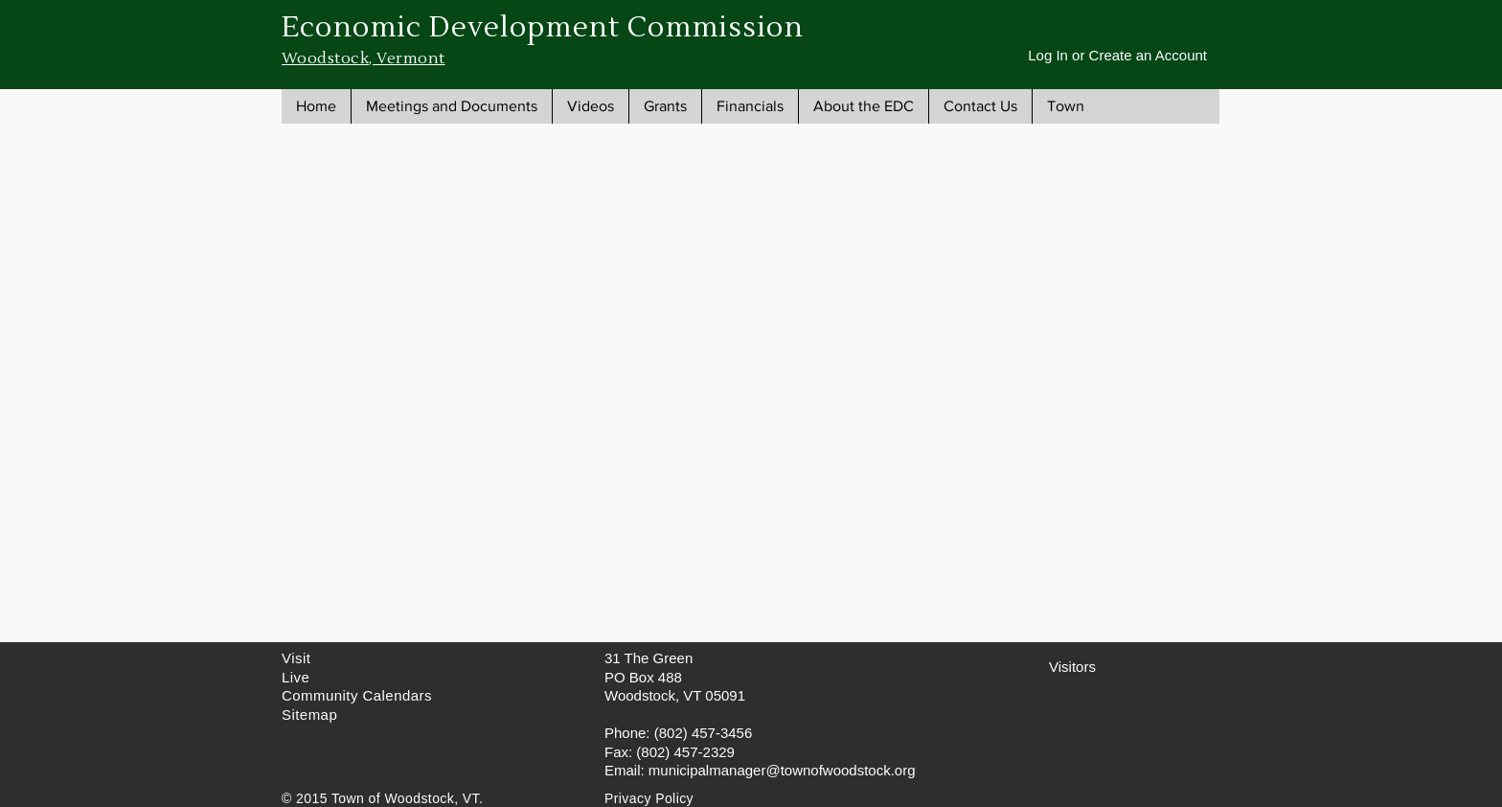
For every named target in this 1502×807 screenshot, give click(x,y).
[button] (451, 106)
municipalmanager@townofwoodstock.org (782, 770)
